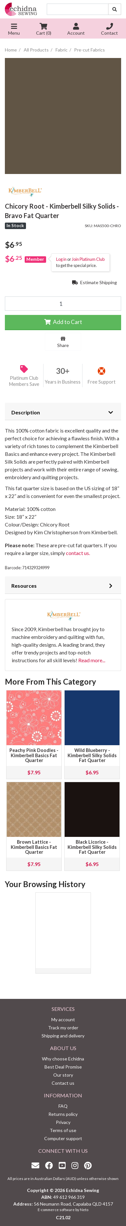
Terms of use (63, 1130)
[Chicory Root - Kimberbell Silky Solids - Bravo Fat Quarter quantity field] (63, 303)
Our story (63, 1075)
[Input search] (77, 9)
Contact (109, 30)
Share (63, 342)
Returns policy (63, 1114)
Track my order (63, 1027)
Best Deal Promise (63, 1067)
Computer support (63, 1138)
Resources (24, 586)
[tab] (63, 411)
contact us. (77, 553)
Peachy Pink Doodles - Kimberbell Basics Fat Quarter (33, 755)
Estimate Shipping (94, 282)
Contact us (63, 1083)
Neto (84, 1210)
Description (25, 412)
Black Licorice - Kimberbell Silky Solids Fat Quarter (92, 847)
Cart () (43, 30)
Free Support (102, 382)
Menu (14, 30)
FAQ (63, 1106)
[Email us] (37, 1165)
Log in (61, 259)
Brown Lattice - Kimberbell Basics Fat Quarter (34, 847)
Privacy (63, 1122)
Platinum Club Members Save (24, 381)
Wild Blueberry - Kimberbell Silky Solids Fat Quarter (92, 755)
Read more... (91, 660)
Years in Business (63, 382)
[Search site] (114, 9)
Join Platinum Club (88, 259)
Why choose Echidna (63, 1058)
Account (76, 30)
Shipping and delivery (63, 1035)
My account (63, 1019)
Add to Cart (63, 321)
